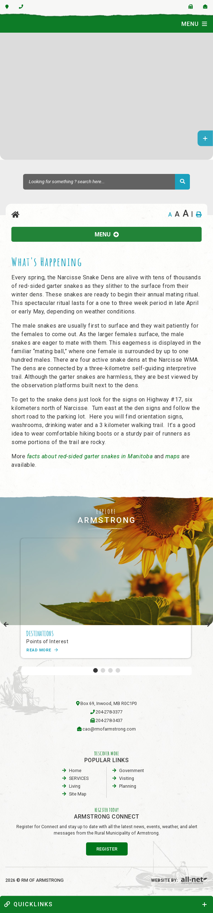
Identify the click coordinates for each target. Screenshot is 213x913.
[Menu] (194, 23)
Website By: (179, 880)
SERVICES (79, 778)
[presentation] (6, 625)
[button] (95, 670)
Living (74, 786)
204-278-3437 (109, 720)
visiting (126, 778)
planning (127, 786)
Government (131, 770)
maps (173, 456)
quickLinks (28, 904)
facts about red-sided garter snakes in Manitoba (90, 456)
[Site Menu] (106, 234)
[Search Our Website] (106, 182)
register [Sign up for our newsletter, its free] (106, 849)
